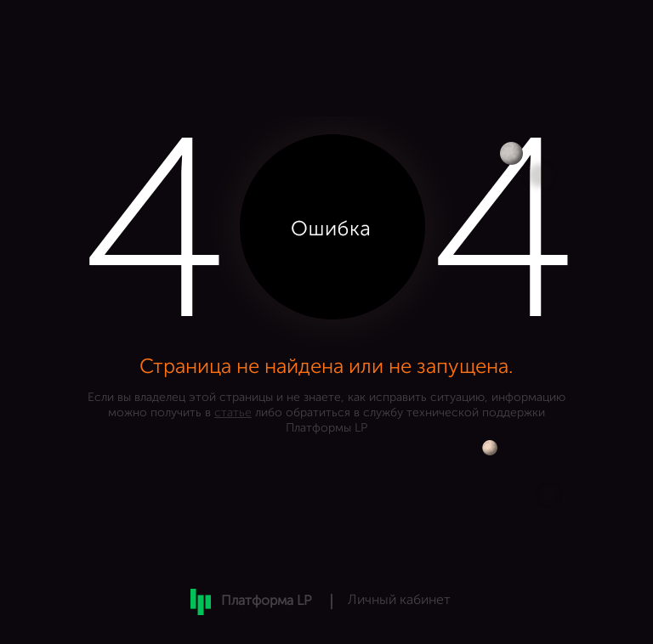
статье (233, 413)
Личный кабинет (399, 600)
